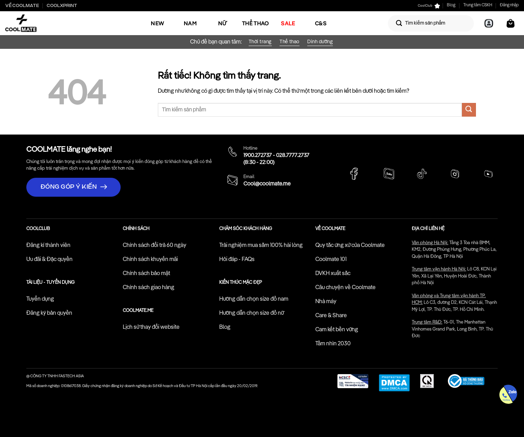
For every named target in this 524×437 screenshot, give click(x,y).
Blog (451, 5)
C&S (321, 23)
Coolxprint (62, 6)
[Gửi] (399, 23)
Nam (190, 23)
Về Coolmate (22, 6)
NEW (157, 23)
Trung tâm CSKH (477, 5)
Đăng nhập (509, 5)
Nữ (223, 23)
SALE (288, 23)
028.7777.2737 (292, 155)
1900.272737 (257, 155)
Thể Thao (255, 23)
